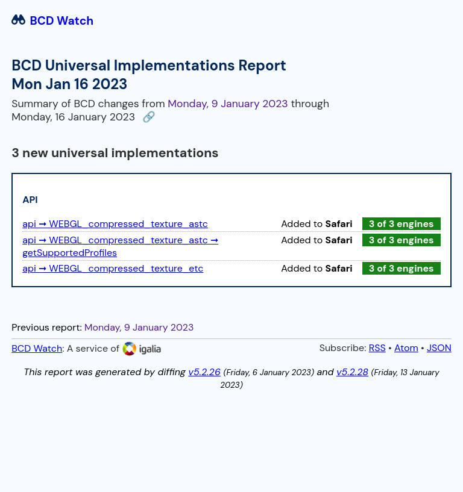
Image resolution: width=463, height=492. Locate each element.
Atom (406, 347)
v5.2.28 (352, 372)
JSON (439, 347)
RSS (377, 347)
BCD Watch (52, 20)
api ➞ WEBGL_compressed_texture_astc (115, 223)
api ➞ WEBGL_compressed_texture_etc (112, 268)
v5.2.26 (204, 372)
